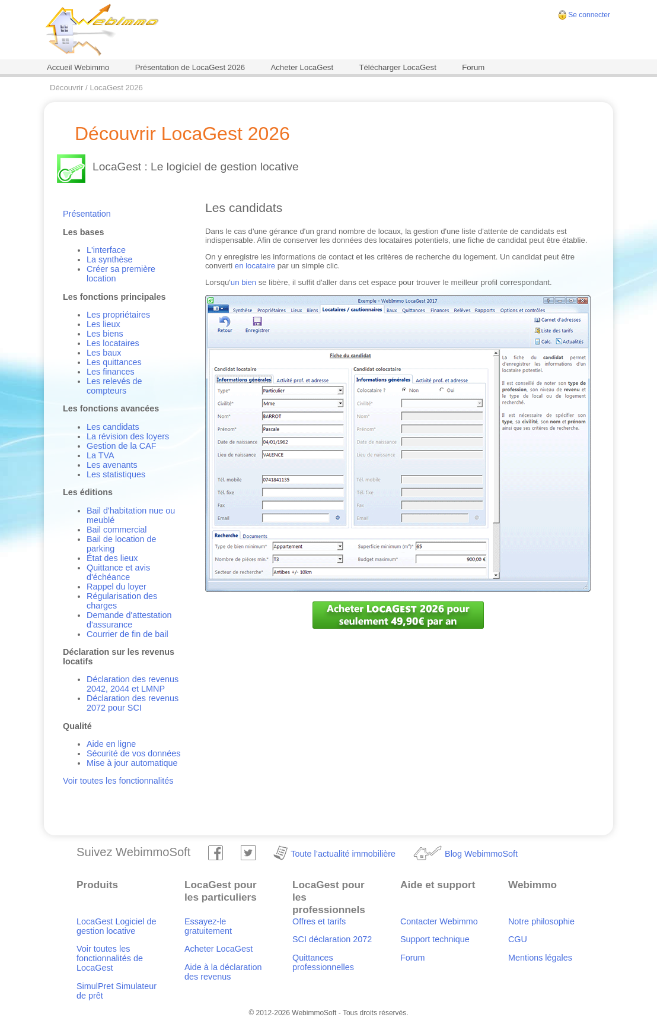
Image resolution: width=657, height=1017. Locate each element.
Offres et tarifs (319, 921)
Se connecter (589, 15)
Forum (473, 67)
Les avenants (112, 465)
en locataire (255, 265)
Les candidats (113, 427)
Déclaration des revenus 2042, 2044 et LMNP (132, 683)
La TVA (100, 455)
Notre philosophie (541, 921)
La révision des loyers (128, 436)
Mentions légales (540, 957)
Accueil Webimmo (78, 67)
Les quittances (114, 362)
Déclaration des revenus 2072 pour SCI (132, 702)
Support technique (435, 939)
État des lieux (112, 558)
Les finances (111, 371)
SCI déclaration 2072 (332, 939)
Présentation (87, 213)
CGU (517, 939)
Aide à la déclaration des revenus (222, 971)
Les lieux (103, 324)
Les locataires (113, 343)
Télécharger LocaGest (397, 67)
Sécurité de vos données (133, 753)
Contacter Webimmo (439, 921)
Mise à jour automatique (132, 763)
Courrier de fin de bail (127, 634)
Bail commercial (117, 529)
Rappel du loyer (116, 586)
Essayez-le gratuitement (208, 926)
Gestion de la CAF (122, 446)
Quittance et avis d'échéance (118, 572)
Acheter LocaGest (301, 67)
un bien (243, 282)
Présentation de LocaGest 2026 (190, 67)
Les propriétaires (118, 314)
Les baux (104, 352)
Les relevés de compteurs (114, 385)
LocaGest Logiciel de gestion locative (116, 926)
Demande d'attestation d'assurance (129, 619)
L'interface (106, 250)
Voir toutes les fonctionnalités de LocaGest (109, 958)
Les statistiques (116, 474)
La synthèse (110, 259)
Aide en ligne (111, 744)
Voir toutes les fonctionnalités (118, 780)
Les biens (105, 333)
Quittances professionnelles (323, 962)
